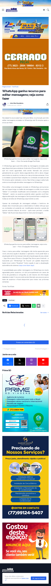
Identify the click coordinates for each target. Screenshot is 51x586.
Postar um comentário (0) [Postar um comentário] (25, 342)
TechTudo (15, 87)
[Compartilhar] (47, 104)
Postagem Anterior (10, 349)
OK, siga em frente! (38, 578)
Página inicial (6, 87)
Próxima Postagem (41, 349)
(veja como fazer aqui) (26, 265)
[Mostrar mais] (43, 306)
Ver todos (43, 312)
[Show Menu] (3, 10)
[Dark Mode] (44, 10)
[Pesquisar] (48, 10)
